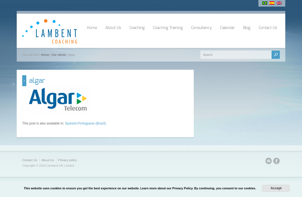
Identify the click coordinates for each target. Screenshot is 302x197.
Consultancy (201, 28)
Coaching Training (168, 28)
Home (92, 28)
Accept (275, 188)
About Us (113, 28)
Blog (246, 28)
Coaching (137, 28)
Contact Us (268, 28)
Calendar (227, 28)
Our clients (59, 54)
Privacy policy (67, 160)
